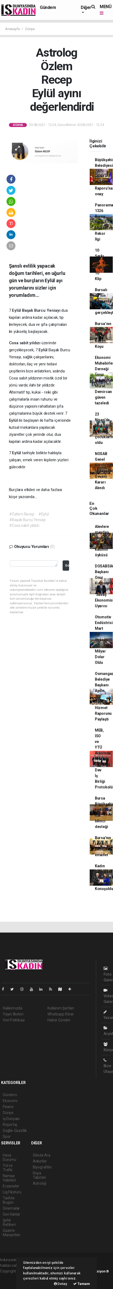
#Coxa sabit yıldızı (24, 525)
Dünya (30, 29)
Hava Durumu (9, 1157)
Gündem (48, 7)
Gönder (67, 565)
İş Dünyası (11, 1118)
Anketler (40, 1161)
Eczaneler (11, 1186)
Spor (7, 1136)
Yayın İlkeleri (13, 1014)
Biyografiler (42, 1167)
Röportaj (10, 1124)
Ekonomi (10, 1101)
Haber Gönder (58, 1020)
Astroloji (39, 1183)
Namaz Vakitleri (9, 1178)
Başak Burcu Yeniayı (41, 310)
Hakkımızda (12, 1008)
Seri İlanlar (11, 1214)
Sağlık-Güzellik (15, 1130)
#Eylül (43, 514)
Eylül (17, 310)
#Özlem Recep (21, 514)
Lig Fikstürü (12, 1192)
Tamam (81, 1284)
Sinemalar (11, 1208)
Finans (8, 1107)
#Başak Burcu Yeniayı (27, 520)
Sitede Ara (41, 1155)
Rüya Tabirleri (39, 1175)
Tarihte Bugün (9, 1200)
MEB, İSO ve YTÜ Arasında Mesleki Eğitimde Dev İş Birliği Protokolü (104, 758)
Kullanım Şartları (60, 1008)
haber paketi (10, 1277)
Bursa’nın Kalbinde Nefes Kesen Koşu (103, 335)
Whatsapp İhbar (60, 1014)
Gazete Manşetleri (11, 1232)
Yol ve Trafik (8, 1167)
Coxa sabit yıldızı (25, 342)
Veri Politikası (14, 1020)
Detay (60, 1284)
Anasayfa (12, 29)
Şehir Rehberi (9, 1222)
